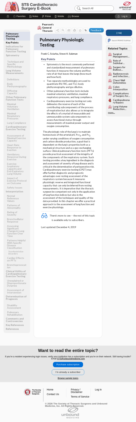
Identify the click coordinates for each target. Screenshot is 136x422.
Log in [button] (98, 389)
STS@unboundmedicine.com (71, 358)
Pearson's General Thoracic (45, 27)
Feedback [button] (96, 30)
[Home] (8, 16)
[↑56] (119, 33)
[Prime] (46, 16)
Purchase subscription (68, 364)
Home (50, 389)
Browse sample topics (68, 378)
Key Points (12, 33)
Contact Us (53, 394)
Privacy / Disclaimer (76, 390)
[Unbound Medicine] (124, 5)
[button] (74, 16)
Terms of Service (80, 396)
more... (111, 113)
